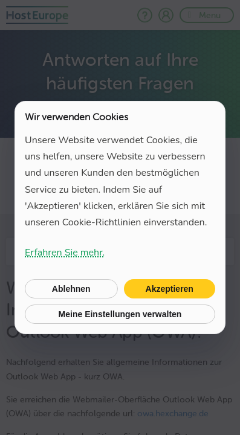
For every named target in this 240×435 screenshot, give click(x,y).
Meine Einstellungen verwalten (120, 314)
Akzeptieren (169, 289)
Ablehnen (71, 289)
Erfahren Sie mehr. (65, 252)
